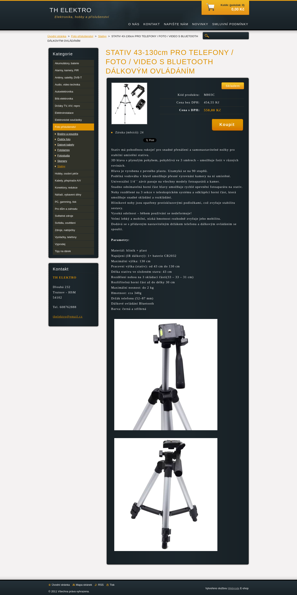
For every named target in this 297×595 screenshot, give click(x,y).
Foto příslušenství (82, 36)
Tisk (112, 584)
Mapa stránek (84, 584)
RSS (101, 584)
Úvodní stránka (56, 36)
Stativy (102, 36)
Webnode (233, 588)
